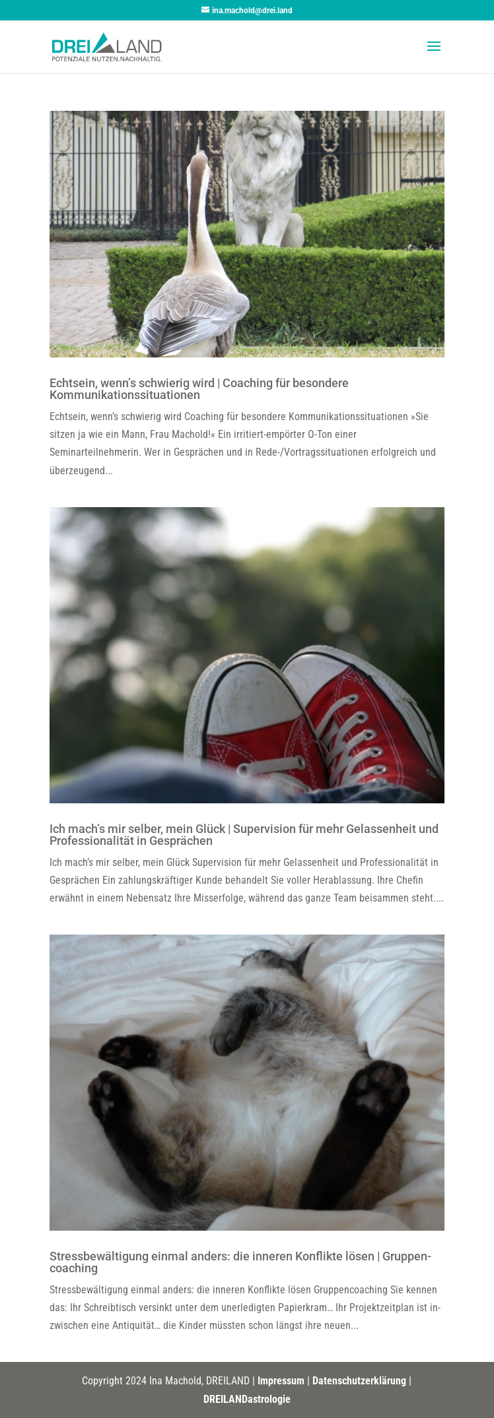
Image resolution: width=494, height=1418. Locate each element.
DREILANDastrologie (247, 1399)
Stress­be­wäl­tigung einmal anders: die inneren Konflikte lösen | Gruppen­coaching (240, 1262)
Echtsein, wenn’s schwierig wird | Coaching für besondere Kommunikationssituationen (199, 389)
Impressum (281, 1380)
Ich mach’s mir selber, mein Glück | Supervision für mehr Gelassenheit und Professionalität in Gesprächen (244, 835)
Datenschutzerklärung (359, 1380)
